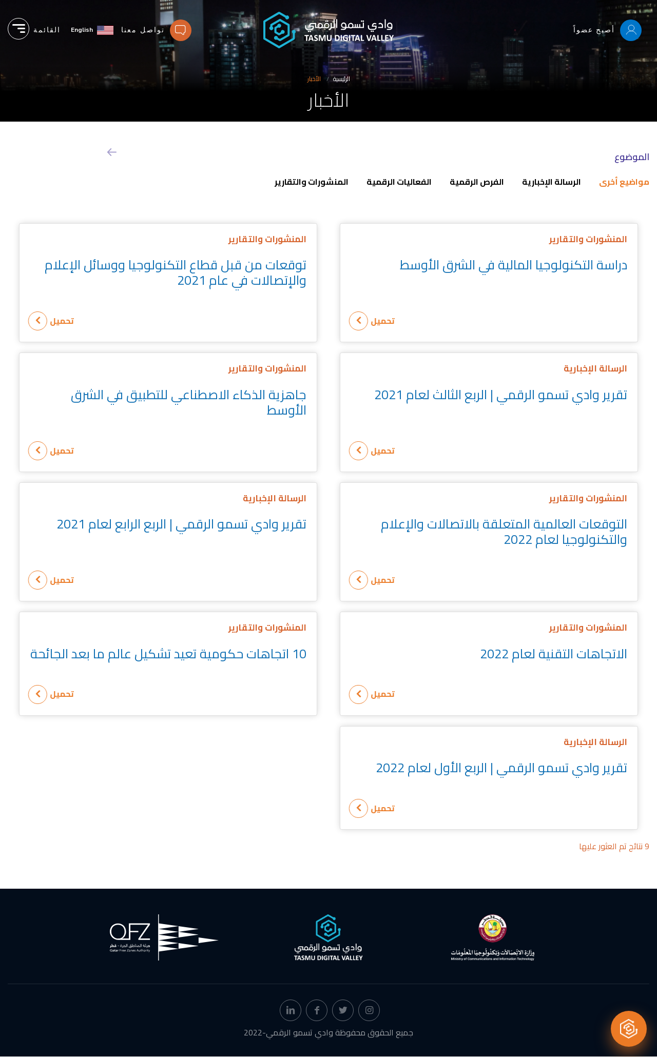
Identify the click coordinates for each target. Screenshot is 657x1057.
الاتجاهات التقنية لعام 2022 (553, 653)
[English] (92, 30)
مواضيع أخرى (624, 181)
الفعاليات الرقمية (399, 181)
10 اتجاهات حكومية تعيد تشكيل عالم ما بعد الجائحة (168, 653)
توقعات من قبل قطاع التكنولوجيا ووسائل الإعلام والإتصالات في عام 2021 (175, 272)
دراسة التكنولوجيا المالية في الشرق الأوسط (513, 264)
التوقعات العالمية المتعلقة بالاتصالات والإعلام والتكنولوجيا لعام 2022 (504, 531)
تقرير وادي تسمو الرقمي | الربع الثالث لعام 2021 (500, 394)
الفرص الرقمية (477, 181)
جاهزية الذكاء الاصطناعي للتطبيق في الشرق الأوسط (188, 402)
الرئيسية (341, 79)
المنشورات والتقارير (312, 181)
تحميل (393, 320)
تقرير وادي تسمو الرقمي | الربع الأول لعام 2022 (501, 767)
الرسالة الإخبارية (551, 181)
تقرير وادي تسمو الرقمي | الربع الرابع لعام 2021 (181, 524)
